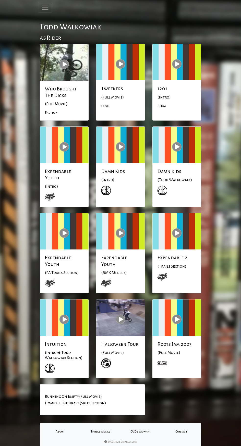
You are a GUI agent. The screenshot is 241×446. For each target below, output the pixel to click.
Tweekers (112, 88)
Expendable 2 (172, 257)
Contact (181, 431)
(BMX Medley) (114, 273)
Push (105, 106)
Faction (51, 112)
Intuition (56, 344)
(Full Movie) (56, 104)
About (60, 431)
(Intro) (164, 97)
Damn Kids (113, 171)
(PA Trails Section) (62, 273)
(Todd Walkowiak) (174, 180)
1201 (162, 88)
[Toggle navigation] (45, 7)
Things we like (100, 431)
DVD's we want (141, 431)
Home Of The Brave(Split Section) (75, 403)
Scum (161, 106)
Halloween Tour (120, 344)
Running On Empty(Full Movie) (73, 396)
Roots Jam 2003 (174, 344)
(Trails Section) (171, 266)
